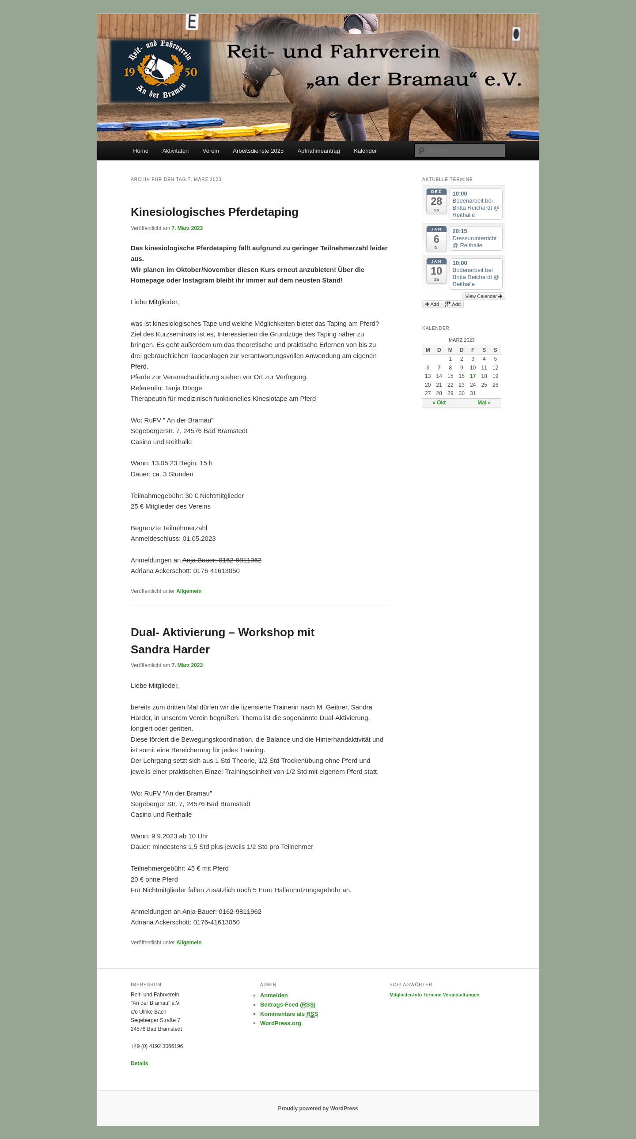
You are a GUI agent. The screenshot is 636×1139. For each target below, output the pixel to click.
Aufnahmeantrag (319, 150)
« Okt (439, 403)
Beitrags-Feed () (288, 1004)
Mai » (484, 403)
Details (139, 1063)
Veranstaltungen (461, 994)
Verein (211, 150)
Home (140, 150)
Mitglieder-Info (406, 994)
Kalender (365, 150)
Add (432, 304)
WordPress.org (280, 1023)
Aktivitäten (175, 150)
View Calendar (484, 296)
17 (473, 376)
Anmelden (274, 995)
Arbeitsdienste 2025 (258, 150)
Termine (433, 994)
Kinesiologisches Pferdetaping (215, 212)
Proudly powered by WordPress (318, 1108)
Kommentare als (289, 1014)
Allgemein (188, 591)
